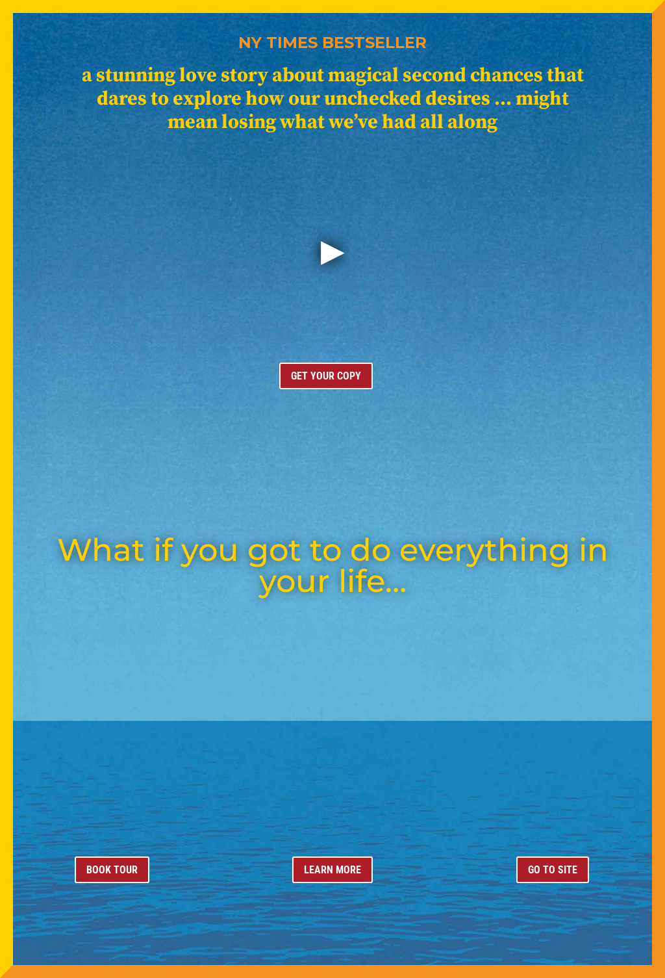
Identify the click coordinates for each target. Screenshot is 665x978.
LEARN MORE (332, 870)
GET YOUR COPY (326, 376)
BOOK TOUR (112, 870)
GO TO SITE (552, 870)
